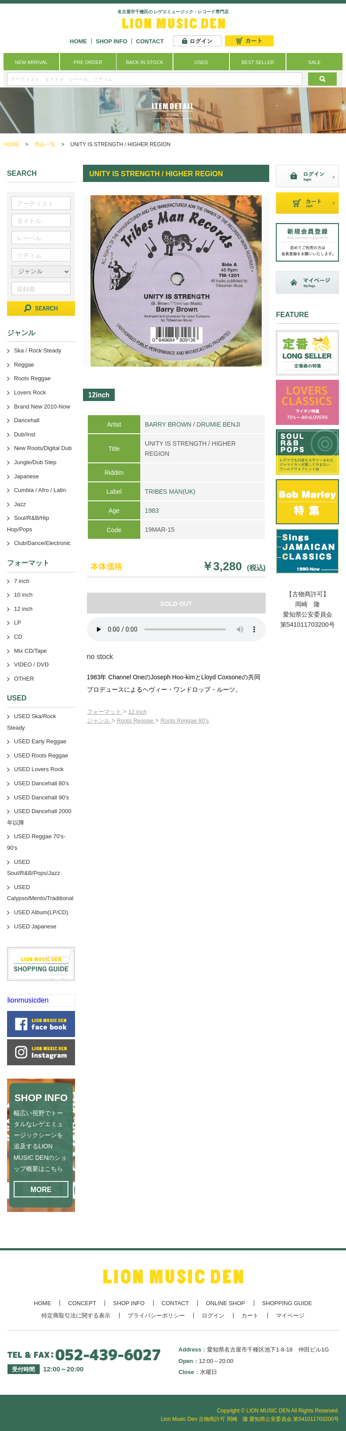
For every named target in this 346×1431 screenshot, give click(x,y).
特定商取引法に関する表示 (75, 1315)
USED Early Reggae (40, 741)
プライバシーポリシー (156, 1315)
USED (201, 62)
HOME (78, 41)
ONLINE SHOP (225, 1303)
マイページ (290, 1315)
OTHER (24, 678)
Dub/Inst (24, 434)
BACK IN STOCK (144, 62)
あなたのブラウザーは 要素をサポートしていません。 (176, 629)
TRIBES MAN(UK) (170, 491)
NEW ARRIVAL (31, 62)
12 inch (137, 711)
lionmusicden (28, 1000)
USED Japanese (35, 926)
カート (250, 1315)
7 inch (22, 581)
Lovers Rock (30, 392)
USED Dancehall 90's (41, 797)
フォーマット (105, 711)
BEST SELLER (257, 62)
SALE (314, 62)
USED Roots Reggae (41, 755)
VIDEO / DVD (31, 664)
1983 (151, 510)
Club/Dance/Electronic (42, 543)
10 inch (23, 594)
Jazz (20, 504)
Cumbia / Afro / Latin (40, 490)
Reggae (24, 364)
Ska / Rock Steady (37, 350)
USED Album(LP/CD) (41, 912)
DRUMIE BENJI (218, 424)
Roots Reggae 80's (184, 720)
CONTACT (150, 41)
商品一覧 (45, 144)
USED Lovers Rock (39, 769)
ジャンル (99, 720)
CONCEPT (82, 1303)
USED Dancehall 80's (41, 783)
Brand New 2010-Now (42, 406)
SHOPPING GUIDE (287, 1303)
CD (18, 636)
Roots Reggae (136, 720)
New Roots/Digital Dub (43, 448)
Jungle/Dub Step (35, 462)
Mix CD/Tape (30, 650)
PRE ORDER (88, 62)
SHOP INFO (111, 41)
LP (17, 622)
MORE (41, 1189)
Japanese (26, 476)
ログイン (213, 1315)
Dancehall (27, 420)
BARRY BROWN (168, 424)
